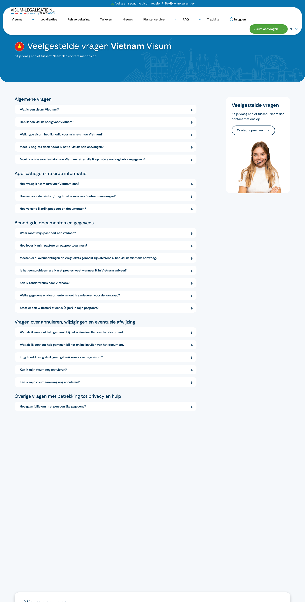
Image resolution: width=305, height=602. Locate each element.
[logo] (32, 13)
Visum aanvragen (265, 13)
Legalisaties (119, 13)
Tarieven (158, 13)
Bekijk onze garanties (180, 3)
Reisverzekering (140, 13)
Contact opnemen (250, 130)
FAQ (207, 13)
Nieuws (172, 13)
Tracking (221, 13)
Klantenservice (189, 13)
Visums (101, 13)
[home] (17, 26)
